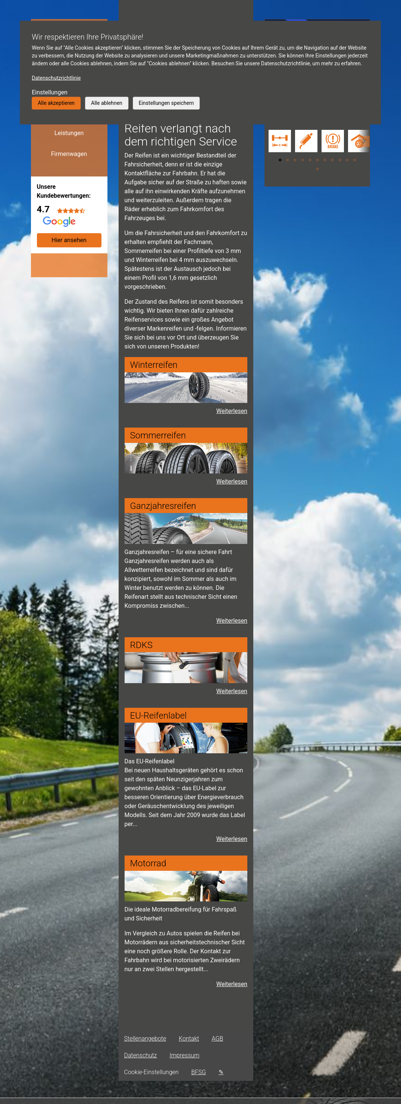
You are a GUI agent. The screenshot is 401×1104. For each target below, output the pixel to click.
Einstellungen (50, 92)
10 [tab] (347, 160)
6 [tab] (317, 160)
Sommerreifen (158, 435)
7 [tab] (325, 160)
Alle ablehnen (106, 103)
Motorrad (148, 863)
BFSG (198, 1072)
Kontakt (189, 1038)
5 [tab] (310, 160)
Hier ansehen (69, 240)
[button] (364, 151)
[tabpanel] (278, 142)
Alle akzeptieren (56, 103)
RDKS (141, 645)
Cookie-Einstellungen (151, 1072)
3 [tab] (295, 160)
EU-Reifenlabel (158, 715)
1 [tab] (280, 160)
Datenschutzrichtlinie (56, 78)
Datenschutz (140, 1055)
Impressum (185, 1055)
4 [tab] (302, 160)
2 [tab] (287, 160)
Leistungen (69, 133)
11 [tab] (354, 160)
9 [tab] (340, 160)
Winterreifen (154, 365)
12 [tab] (317, 169)
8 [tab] (332, 160)
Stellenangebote (145, 1038)
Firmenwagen (69, 153)
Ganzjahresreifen (163, 506)
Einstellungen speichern (166, 103)
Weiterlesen (231, 620)
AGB (217, 1038)
